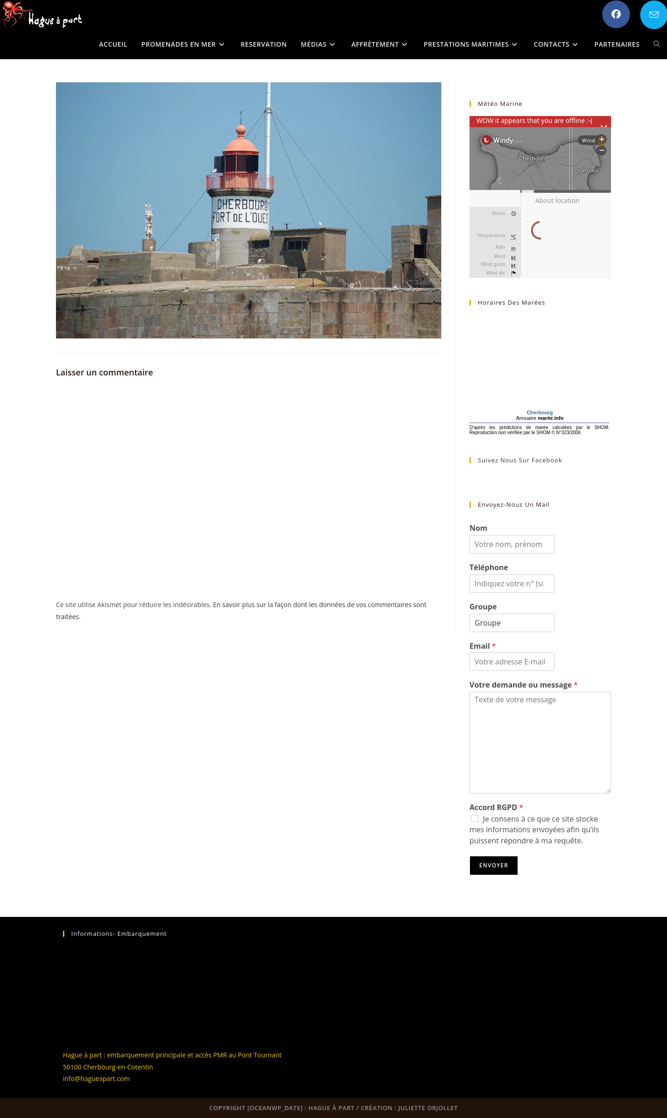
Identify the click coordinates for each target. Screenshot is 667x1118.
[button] (41, 15)
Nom (478, 528)
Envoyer (493, 865)
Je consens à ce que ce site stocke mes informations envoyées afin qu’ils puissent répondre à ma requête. (534, 830)
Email (482, 646)
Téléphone (488, 567)
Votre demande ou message (523, 685)
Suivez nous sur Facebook (520, 460)
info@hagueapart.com (96, 1078)
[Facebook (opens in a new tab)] (616, 14)
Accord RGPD (496, 807)
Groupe (483, 607)
